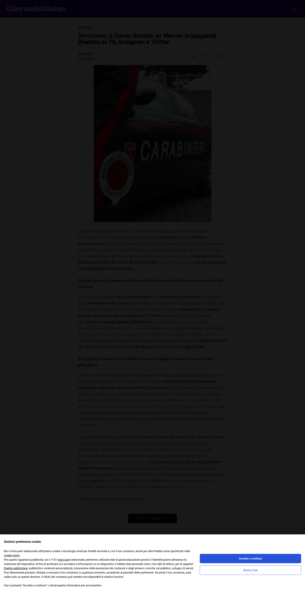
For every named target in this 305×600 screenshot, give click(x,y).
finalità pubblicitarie (16, 568)
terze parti (64, 559)
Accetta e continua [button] (250, 558)
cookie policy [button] (12, 555)
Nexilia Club (250, 570)
